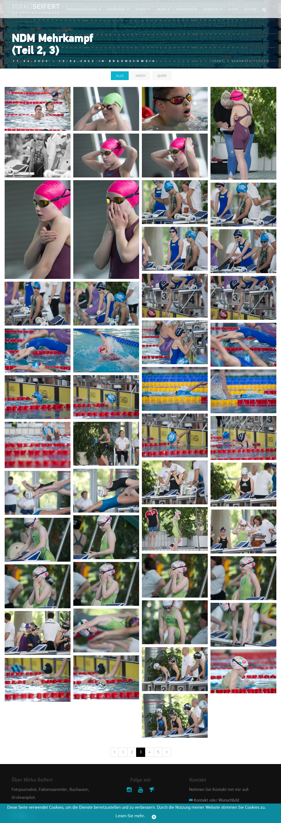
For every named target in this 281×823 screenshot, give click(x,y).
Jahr (163, 9)
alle (119, 76)
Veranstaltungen (250, 61)
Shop (233, 9)
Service (212, 9)
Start (218, 61)
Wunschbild (228, 800)
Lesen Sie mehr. (130, 816)
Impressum (187, 9)
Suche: (251, 9)
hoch (140, 76)
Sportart (118, 9)
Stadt (143, 9)
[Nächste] (166, 752)
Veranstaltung (84, 9)
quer (161, 76)
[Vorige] (114, 752)
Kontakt (201, 800)
